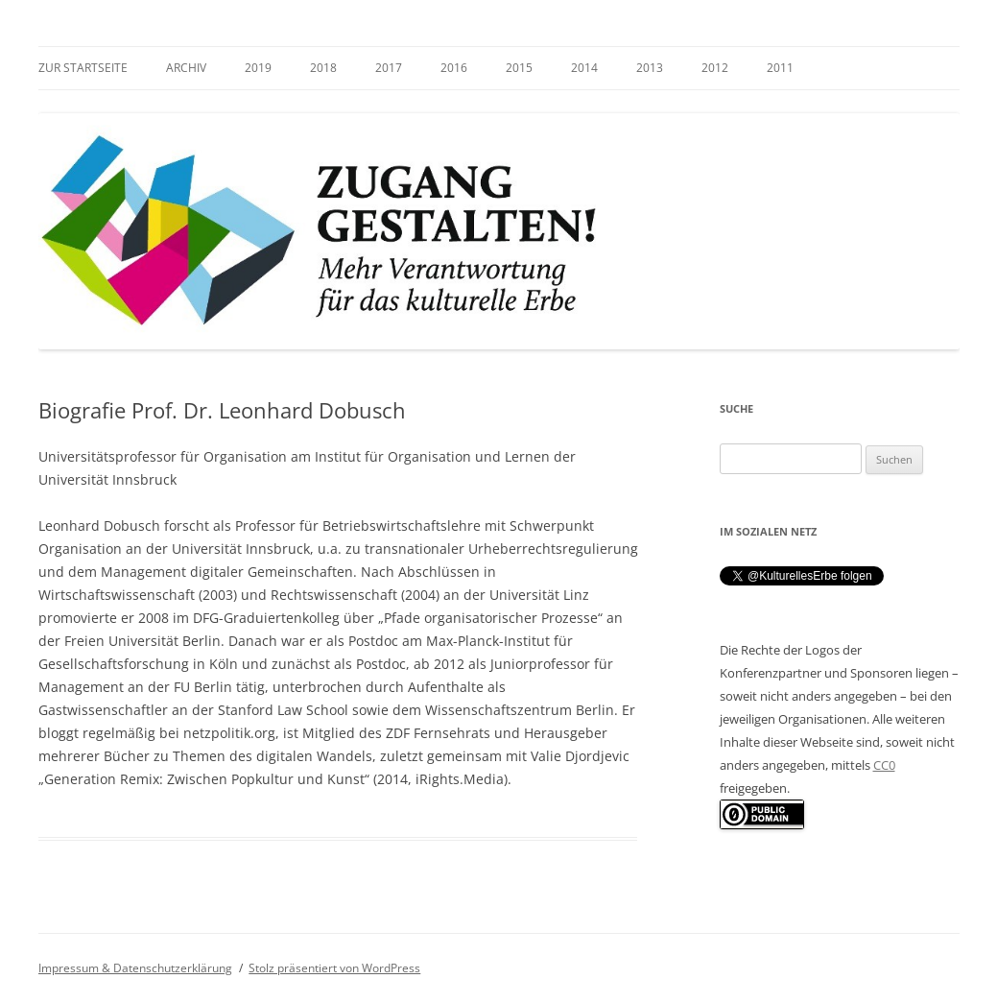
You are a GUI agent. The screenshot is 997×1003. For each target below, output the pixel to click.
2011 (780, 68)
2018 (323, 68)
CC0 (884, 765)
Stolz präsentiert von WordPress (334, 968)
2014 (584, 68)
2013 (649, 68)
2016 (453, 68)
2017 (388, 68)
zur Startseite (83, 68)
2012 (714, 68)
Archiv (186, 68)
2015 (519, 68)
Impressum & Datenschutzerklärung (135, 968)
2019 (258, 68)
